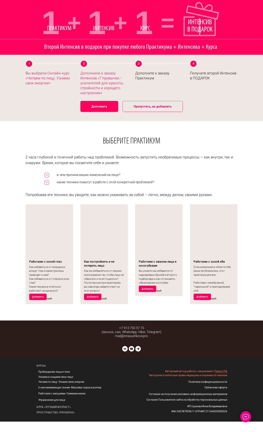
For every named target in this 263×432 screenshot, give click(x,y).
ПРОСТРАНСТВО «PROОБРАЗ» (56, 422)
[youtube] (131, 359)
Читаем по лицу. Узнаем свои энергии (61, 392)
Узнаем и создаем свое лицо (55, 387)
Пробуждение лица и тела (54, 382)
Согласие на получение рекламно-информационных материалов (188, 404)
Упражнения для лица (51, 410)
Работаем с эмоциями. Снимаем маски (61, 403)
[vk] (125, 359)
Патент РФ (221, 381)
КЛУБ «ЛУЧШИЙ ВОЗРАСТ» (54, 417)
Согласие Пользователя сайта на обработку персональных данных (186, 410)
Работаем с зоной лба (209, 261)
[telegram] (138, 359)
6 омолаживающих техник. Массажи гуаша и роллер (69, 397)
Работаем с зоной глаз (45, 261)
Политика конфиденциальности (207, 392)
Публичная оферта (216, 397)
